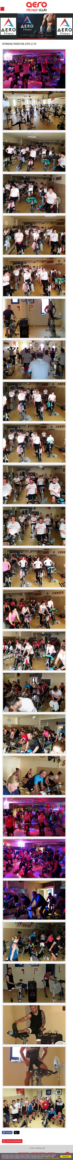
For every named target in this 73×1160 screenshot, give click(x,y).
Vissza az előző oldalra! (13, 1141)
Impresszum (51, 1152)
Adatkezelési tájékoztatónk (51, 1158)
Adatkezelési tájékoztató (38, 1152)
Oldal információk (23, 1152)
